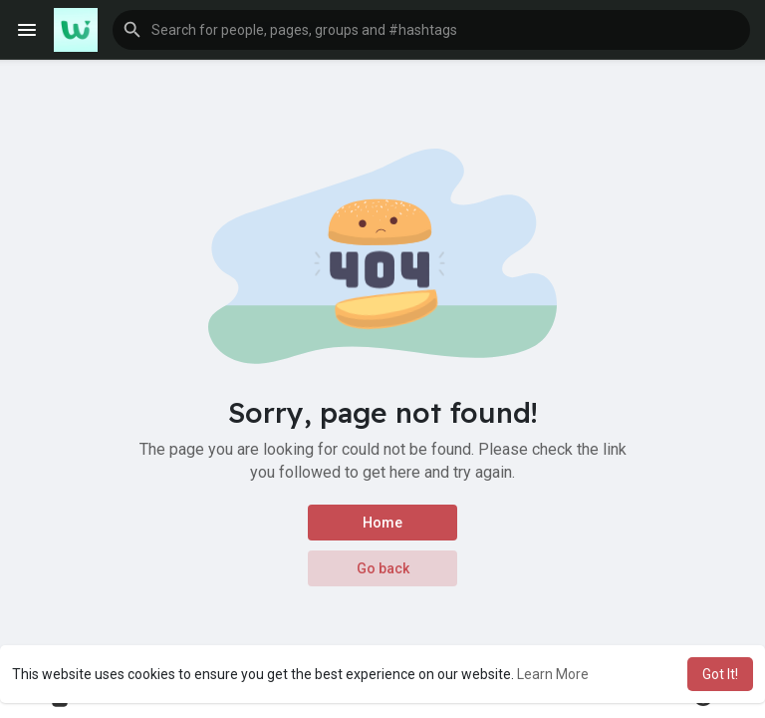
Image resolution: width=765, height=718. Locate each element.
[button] (431, 30)
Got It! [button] (720, 674)
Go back (383, 568)
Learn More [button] (553, 674)
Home (382, 523)
